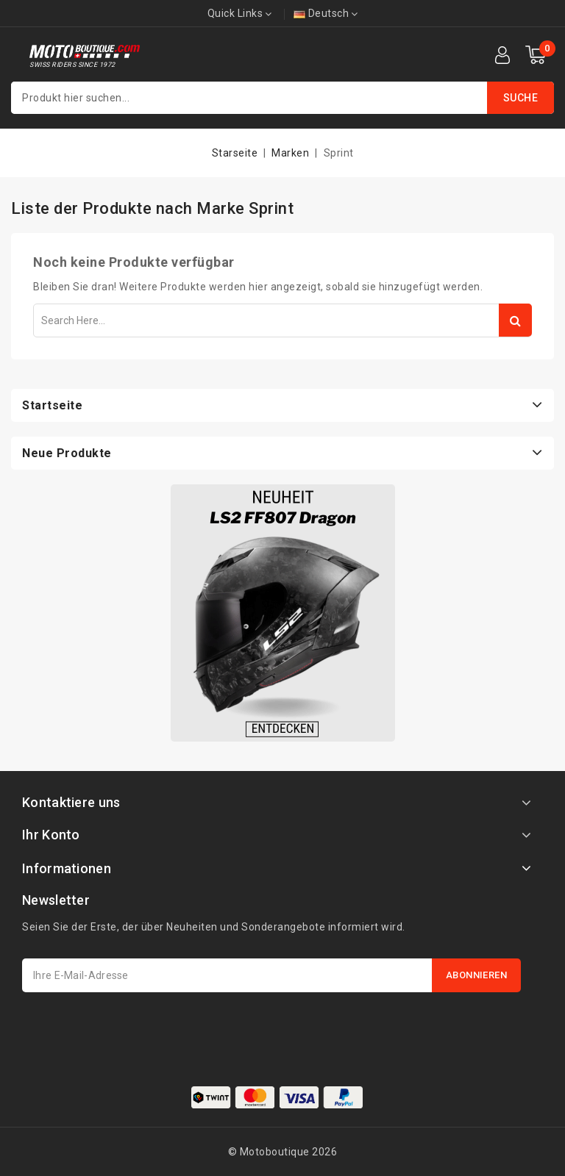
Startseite (52, 405)
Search (515, 320)
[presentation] (134, 1028)
